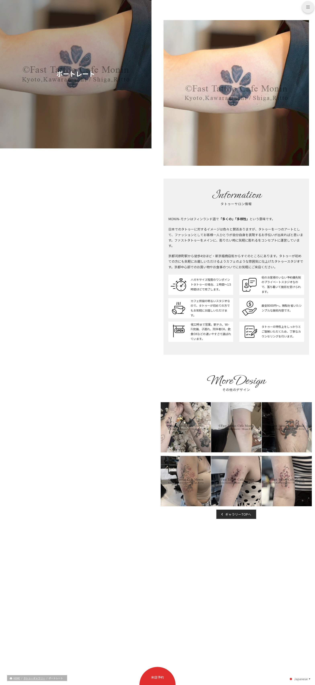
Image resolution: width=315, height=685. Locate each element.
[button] (236, 514)
